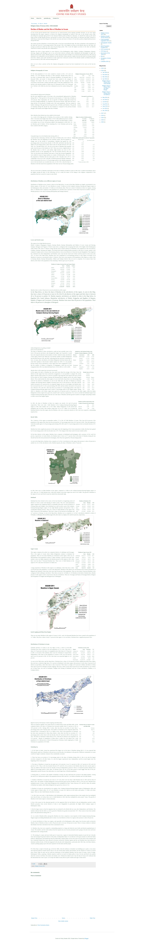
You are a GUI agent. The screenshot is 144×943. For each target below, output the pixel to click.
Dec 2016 (105, 110)
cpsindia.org (47, 18)
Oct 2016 (104, 108)
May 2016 (105, 97)
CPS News (103, 51)
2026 (102, 122)
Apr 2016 (104, 79)
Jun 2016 (104, 99)
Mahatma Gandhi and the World (105, 37)
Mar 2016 (105, 76)
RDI (102, 56)
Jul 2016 (104, 101)
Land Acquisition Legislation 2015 (105, 40)
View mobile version (63, 921)
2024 (102, 117)
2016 (102, 70)
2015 (102, 68)
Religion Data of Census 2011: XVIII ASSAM (106, 82)
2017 (102, 113)
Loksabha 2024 (105, 61)
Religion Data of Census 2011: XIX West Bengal (106, 87)
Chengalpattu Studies (106, 42)
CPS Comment (104, 49)
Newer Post (34, 918)
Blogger (86, 938)
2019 (102, 115)
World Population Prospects (105, 46)
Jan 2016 (104, 72)
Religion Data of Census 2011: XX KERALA (106, 93)
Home (32, 18)
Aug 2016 (105, 104)
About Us (38, 18)
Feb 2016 (105, 74)
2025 (102, 120)
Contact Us (56, 18)
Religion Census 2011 (40, 866)
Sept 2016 (105, 106)
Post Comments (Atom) (43, 925)
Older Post (92, 918)
